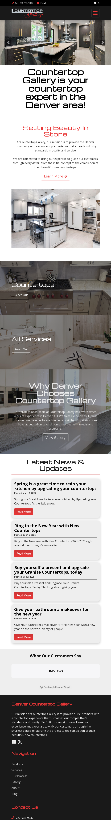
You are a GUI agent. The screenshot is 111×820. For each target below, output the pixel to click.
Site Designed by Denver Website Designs (55, 805)
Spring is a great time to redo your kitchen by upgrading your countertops (55, 486)
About (15, 754)
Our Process (19, 742)
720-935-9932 (22, 784)
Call (22, 3)
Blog (14, 760)
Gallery (15, 748)
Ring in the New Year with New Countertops (47, 528)
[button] (8, 42)
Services (16, 737)
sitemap (38, 814)
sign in (73, 814)
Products (17, 731)
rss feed (63, 814)
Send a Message (24, 790)
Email (41, 3)
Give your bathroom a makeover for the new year (51, 611)
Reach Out (21, 295)
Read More (24, 512)
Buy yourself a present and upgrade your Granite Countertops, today (51, 569)
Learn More (55, 176)
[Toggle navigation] (95, 13)
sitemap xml (50, 814)
